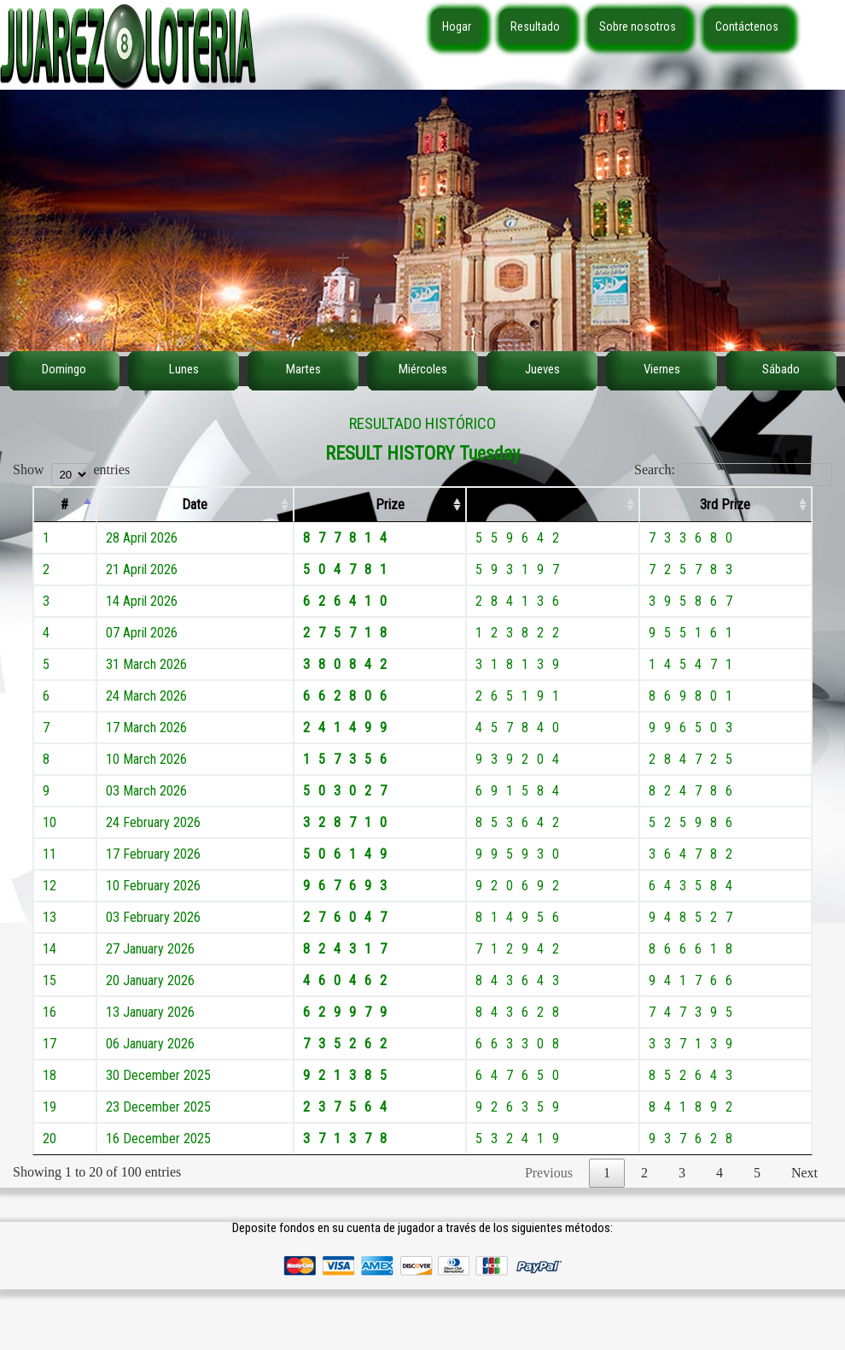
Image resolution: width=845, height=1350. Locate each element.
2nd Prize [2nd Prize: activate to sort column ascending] (553, 504)
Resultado (535, 26)
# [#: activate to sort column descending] (64, 504)
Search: (733, 469)
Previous (549, 1172)
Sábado (781, 369)
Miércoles (423, 369)
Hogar (456, 26)
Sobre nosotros (637, 26)
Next (804, 1172)
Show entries (71, 469)
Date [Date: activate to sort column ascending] (194, 504)
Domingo (64, 369)
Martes (303, 369)
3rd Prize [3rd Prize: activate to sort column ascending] (725, 504)
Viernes (662, 369)
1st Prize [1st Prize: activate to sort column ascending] (380, 504)
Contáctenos (746, 26)
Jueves (542, 369)
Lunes (184, 369)
